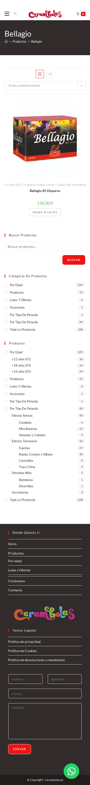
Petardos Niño (21, 473)
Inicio (12, 544)
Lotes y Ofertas (20, 300)
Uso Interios (20, 492)
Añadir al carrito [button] (45, 212)
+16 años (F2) (21, 371)
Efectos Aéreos (22, 415)
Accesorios (17, 307)
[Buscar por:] (13, 14)
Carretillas (26, 460)
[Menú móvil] (7, 14)
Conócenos (16, 581)
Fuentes (24, 448)
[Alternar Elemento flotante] (71, 771)
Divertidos (26, 486)
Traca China (27, 467)
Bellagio (36, 41)
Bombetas (26, 480)
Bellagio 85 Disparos (45, 191)
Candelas (25, 422)
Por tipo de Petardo (24, 322)
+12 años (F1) (21, 359)
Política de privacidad (24, 642)
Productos (17, 292)
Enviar (19, 749)
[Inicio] (6, 41)
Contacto (15, 590)
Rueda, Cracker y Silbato (51, 184)
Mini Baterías (28, 184)
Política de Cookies (22, 651)
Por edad (16, 285)
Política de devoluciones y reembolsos (36, 660)
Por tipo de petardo (24, 315)
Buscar (73, 260)
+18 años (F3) (12, 184)
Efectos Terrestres (24, 441)
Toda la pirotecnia (76, 184)
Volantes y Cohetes (32, 435)
